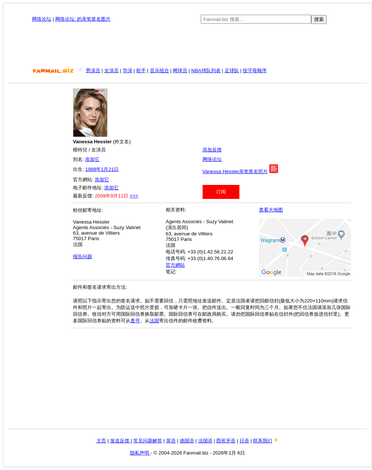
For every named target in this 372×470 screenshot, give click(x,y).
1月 (104, 169)
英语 (171, 440)
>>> (134, 196)
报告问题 (82, 256)
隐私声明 (140, 453)
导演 (127, 70)
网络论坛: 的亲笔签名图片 (82, 19)
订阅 (221, 191)
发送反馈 (120, 440)
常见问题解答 (147, 440)
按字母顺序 (255, 70)
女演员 (111, 70)
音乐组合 (159, 70)
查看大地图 (271, 210)
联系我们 (262, 440)
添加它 (92, 159)
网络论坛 (41, 19)
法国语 (205, 440)
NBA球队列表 (205, 70)
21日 (113, 169)
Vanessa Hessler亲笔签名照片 (235, 171)
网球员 (180, 70)
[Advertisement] (187, 45)
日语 (244, 440)
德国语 (187, 440)
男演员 (93, 70)
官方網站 (175, 265)
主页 (101, 440)
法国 (154, 320)
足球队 (232, 70)
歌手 (141, 70)
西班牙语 (225, 440)
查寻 (135, 320)
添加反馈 (212, 149)
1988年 (93, 169)
